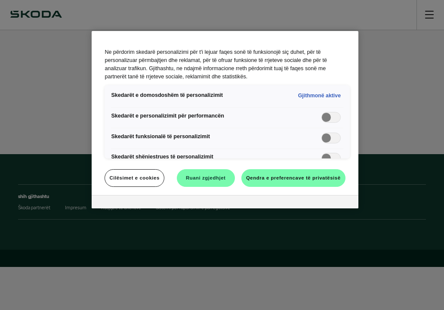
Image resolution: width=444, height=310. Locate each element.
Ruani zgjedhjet (206, 177)
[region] (225, 119)
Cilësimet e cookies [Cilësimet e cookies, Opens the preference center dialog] (134, 177)
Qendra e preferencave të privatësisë (293, 177)
